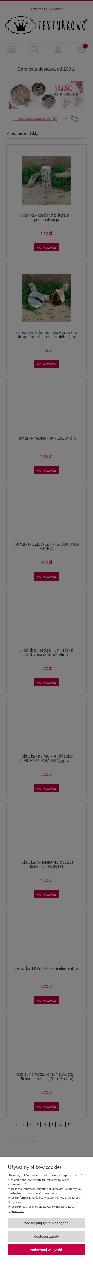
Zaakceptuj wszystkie (46, 1250)
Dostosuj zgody (46, 1236)
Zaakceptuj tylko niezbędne (46, 1223)
